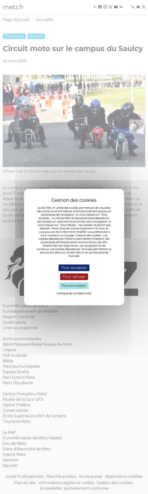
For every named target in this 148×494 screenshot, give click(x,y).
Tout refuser (74, 277)
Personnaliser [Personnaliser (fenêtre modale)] (74, 286)
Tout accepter (74, 268)
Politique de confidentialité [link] (74, 293)
